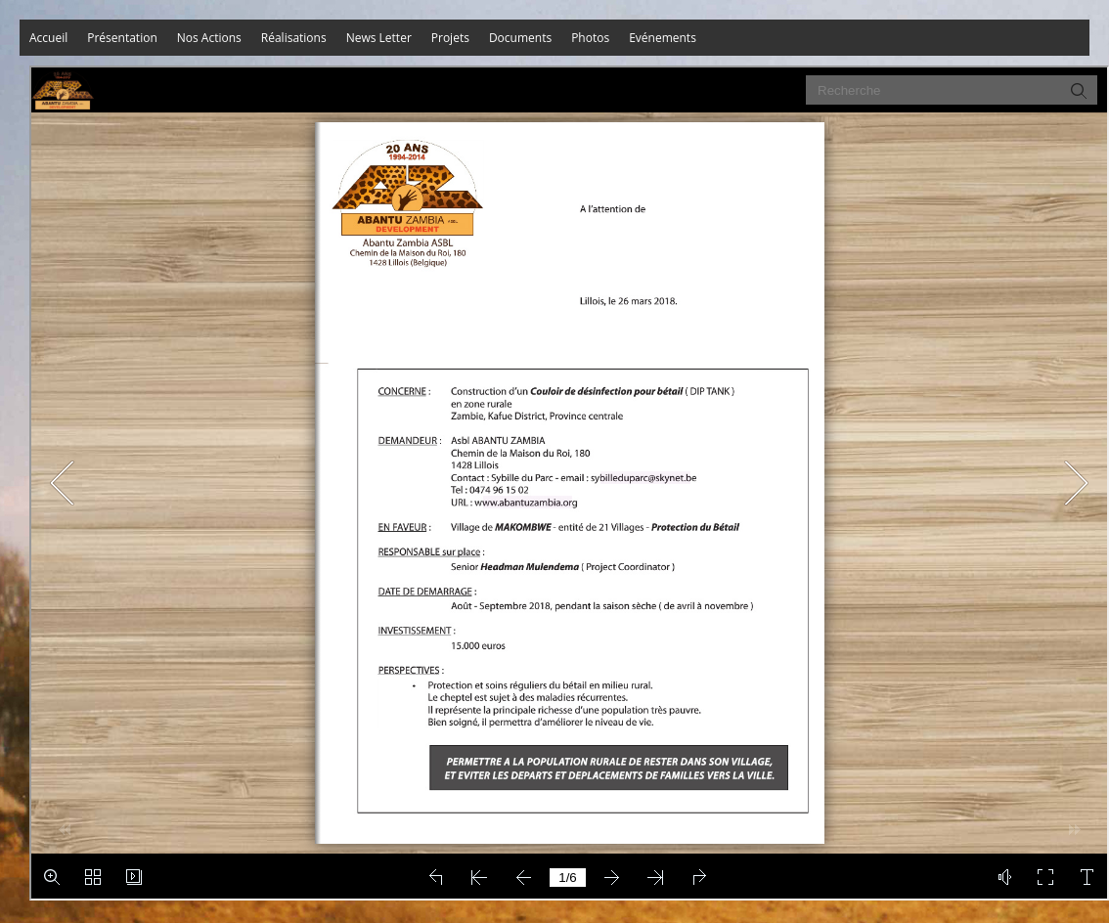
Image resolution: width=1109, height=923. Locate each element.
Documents (520, 37)
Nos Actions (209, 37)
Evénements (662, 37)
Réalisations (294, 37)
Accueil (48, 37)
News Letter (379, 37)
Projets (450, 37)
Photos (590, 37)
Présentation (122, 37)
